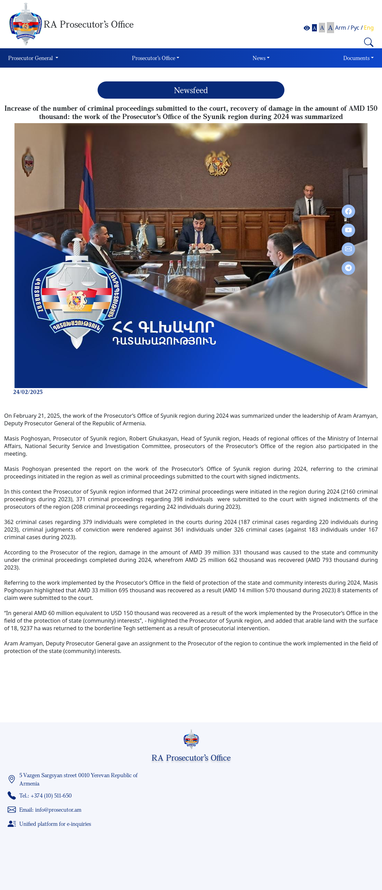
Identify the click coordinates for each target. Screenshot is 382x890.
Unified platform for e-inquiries (55, 824)
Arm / (342, 27)
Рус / (357, 27)
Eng (369, 27)
